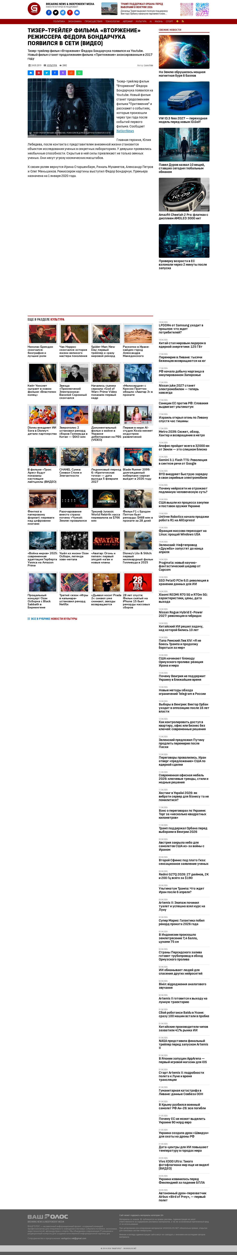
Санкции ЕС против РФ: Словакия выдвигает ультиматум (183, 405)
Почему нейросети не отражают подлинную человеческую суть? (183, 490)
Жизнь (159, 21)
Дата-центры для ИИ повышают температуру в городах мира (183, 1149)
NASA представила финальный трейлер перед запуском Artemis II (183, 1044)
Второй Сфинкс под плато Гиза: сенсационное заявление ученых (184, 862)
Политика (59, 21)
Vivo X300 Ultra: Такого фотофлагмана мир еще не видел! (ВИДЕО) (184, 1165)
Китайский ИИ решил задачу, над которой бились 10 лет (181, 628)
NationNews (125, 131)
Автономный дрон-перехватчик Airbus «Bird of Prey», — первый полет (182, 1196)
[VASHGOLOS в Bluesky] (77, 12)
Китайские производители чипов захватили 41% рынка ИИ (183, 1028)
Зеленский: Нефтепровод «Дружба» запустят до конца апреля (181, 548)
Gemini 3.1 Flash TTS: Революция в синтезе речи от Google (183, 462)
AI (151, 21)
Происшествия (93, 21)
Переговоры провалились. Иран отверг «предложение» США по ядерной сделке (182, 761)
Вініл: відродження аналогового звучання (182, 986)
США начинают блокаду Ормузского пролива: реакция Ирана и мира (181, 662)
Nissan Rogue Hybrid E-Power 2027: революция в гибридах (181, 614)
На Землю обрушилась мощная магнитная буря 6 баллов (182, 74)
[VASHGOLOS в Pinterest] (70, 12)
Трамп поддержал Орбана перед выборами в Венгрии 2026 (183, 830)
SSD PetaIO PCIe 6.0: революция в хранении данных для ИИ (184, 582)
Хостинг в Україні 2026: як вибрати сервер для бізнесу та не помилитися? (184, 796)
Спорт (169, 21)
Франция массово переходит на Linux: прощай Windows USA (183, 533)
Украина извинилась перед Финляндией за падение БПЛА (182, 1181)
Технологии (113, 21)
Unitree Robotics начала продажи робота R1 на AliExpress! (184, 518)
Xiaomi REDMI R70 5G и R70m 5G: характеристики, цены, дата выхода (183, 598)
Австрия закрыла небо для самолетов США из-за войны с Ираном (181, 846)
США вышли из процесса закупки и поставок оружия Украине (184, 504)
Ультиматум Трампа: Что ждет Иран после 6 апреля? (181, 890)
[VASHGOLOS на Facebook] (49, 12)
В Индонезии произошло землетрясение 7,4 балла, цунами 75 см (178, 938)
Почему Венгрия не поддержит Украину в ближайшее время (182, 678)
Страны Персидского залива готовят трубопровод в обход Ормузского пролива (181, 956)
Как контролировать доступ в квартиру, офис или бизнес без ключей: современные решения (182, 725)
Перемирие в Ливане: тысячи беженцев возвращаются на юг (182, 359)
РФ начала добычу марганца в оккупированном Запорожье (181, 373)
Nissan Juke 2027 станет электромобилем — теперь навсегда (179, 389)
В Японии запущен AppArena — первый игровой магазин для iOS (183, 1060)
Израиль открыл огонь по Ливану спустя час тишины (183, 419)
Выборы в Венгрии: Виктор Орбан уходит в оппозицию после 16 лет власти (184, 708)
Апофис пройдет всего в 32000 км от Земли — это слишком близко (184, 448)
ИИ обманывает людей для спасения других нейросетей (180, 972)
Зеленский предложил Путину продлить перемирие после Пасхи (181, 743)
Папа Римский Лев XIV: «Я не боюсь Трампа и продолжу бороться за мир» (180, 644)
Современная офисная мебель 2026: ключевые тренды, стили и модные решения (183, 778)
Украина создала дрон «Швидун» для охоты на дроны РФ (184, 1135)
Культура (141, 21)
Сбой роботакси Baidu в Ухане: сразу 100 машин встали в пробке (184, 1014)
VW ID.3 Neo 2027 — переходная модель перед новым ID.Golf (183, 120)
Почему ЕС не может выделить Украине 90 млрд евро (182, 1121)
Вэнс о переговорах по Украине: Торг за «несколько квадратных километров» (182, 814)
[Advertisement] (90, 286)
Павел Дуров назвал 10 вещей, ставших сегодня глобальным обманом (182, 168)
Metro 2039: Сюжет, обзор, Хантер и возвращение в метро (182, 433)
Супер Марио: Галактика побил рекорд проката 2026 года (181, 922)
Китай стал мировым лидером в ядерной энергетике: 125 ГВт (182, 345)
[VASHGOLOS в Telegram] (63, 12)
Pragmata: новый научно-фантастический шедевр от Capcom (180, 566)
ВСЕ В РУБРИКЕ (54, 618)
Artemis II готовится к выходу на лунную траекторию (183, 1000)
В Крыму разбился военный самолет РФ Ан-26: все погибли (182, 1106)
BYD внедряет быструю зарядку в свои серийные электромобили (183, 476)
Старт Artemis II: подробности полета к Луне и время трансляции (181, 1076)
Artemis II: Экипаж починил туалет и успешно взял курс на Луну (182, 906)
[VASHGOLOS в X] (56, 12)
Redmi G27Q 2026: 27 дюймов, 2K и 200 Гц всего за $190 (184, 876)
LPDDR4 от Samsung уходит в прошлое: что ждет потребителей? (181, 329)
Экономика (75, 21)
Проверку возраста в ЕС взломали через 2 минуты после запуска (183, 264)
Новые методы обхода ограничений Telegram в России (182, 692)
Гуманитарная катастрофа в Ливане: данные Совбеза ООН (181, 1092)
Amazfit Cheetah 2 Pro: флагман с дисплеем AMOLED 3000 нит (183, 216)
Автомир (128, 21)
